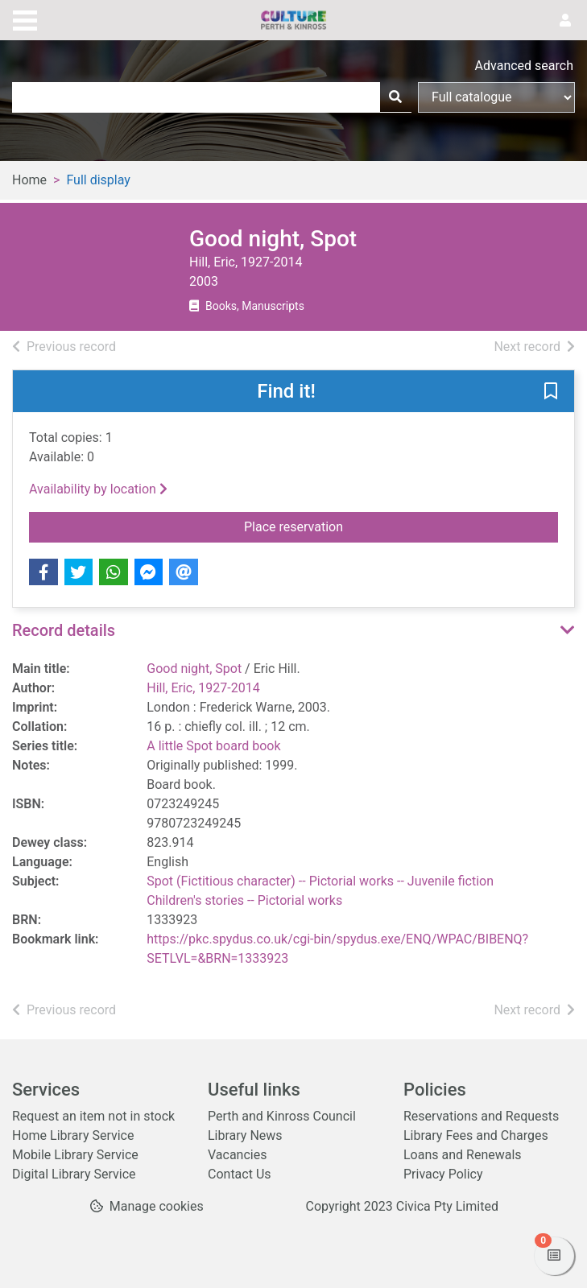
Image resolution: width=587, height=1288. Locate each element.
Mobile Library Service (75, 1154)
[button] (551, 392)
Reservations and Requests (481, 1116)
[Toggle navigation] (25, 18)
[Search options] (496, 97)
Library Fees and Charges (475, 1135)
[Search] (395, 97)
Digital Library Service (74, 1174)
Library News (245, 1135)
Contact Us (239, 1174)
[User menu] (565, 20)
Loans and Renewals (462, 1154)
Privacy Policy (443, 1174)
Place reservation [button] (350, 526)
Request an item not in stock (93, 1116)
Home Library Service (73, 1135)
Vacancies (237, 1154)
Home (29, 180)
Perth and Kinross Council (282, 1116)
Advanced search (524, 65)
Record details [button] (63, 630)
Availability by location (98, 489)
